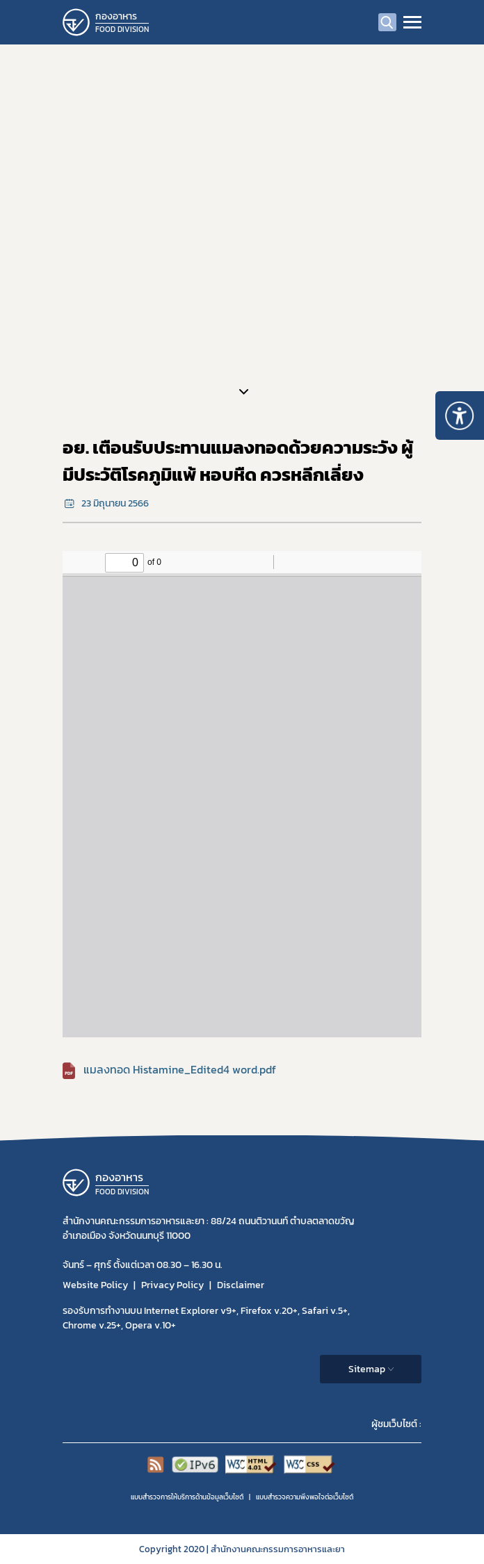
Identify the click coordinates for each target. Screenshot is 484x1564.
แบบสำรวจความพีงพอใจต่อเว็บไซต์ (304, 1497)
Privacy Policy (172, 1285)
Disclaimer (240, 1285)
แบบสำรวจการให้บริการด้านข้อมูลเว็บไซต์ (187, 1497)
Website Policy (95, 1285)
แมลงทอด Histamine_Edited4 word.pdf (179, 1069)
